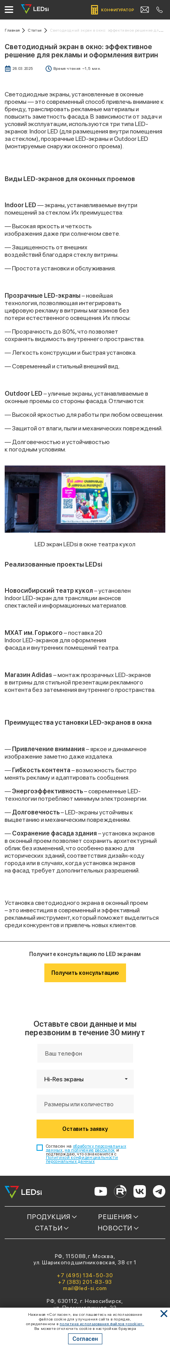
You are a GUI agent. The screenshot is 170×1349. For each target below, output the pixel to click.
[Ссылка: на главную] (15, 30)
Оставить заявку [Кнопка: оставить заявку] (85, 1129)
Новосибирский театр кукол (49, 590)
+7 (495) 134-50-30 (85, 1275)
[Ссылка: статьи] (37, 30)
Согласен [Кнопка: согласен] (85, 1339)
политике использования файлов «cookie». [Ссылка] (102, 1323)
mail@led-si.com (85, 1288)
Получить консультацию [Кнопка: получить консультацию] (85, 973)
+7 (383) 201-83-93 (85, 1282)
